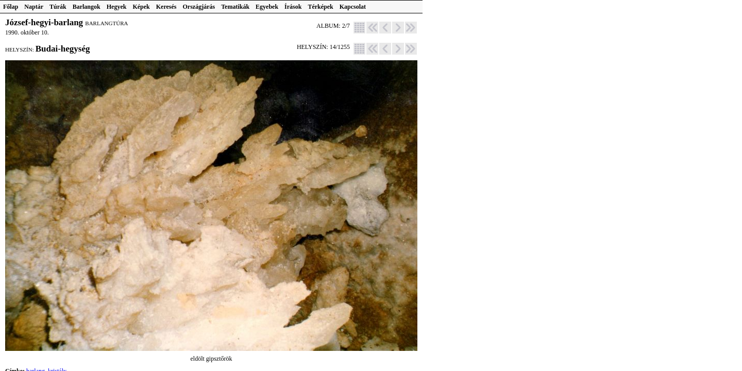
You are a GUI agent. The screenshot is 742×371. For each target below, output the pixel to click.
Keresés (166, 6)
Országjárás (199, 6)
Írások (292, 6)
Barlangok (86, 6)
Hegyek (117, 6)
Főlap (10, 6)
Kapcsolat (353, 6)
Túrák (57, 6)
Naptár (33, 6)
